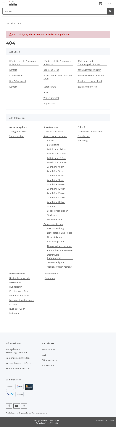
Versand (43, 413)
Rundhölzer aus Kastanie (59, 250)
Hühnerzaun (15, 286)
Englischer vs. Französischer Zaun (58, 77)
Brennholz (50, 278)
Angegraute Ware (18, 131)
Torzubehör (83, 136)
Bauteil (50, 140)
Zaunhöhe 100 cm (56, 184)
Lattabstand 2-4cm (56, 149)
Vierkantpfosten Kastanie (59, 266)
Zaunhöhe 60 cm (55, 175)
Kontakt (13, 69)
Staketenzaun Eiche (53, 131)
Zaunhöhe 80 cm (55, 180)
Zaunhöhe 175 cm (56, 197)
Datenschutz (50, 86)
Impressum (49, 103)
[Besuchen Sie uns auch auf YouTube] (16, 406)
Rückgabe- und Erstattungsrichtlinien (89, 63)
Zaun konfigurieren (87, 86)
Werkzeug (83, 140)
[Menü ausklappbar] (3, 2)
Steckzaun (52, 215)
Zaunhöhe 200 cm (56, 202)
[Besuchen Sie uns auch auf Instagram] (24, 406)
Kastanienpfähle (55, 241)
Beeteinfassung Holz (19, 278)
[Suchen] (54, 11)
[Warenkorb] (105, 3)
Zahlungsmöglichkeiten (89, 69)
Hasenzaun (15, 282)
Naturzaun (14, 313)
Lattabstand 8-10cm (57, 162)
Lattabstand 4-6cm (56, 153)
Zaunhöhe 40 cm (55, 166)
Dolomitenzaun (55, 219)
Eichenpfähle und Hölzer (59, 232)
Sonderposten (16, 136)
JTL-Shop (110, 420)
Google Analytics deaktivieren (46, 420)
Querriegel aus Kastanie (59, 246)
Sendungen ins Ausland (90, 81)
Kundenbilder (16, 75)
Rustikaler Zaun (17, 308)
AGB (46, 92)
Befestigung (53, 144)
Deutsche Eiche (51, 69)
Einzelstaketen (54, 237)
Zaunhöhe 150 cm (56, 193)
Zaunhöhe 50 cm (55, 171)
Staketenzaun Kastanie (55, 136)
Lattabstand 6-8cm (56, 158)
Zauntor (51, 206)
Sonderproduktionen (57, 210)
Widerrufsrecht (51, 97)
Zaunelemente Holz (53, 224)
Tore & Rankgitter (56, 262)
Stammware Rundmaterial (54, 256)
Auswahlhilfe (51, 273)
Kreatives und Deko (19, 291)
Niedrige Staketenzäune (21, 300)
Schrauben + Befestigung (90, 131)
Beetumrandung (55, 228)
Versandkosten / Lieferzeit (91, 75)
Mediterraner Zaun (19, 295)
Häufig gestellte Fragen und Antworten (23, 63)
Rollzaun (13, 304)
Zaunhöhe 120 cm (56, 188)
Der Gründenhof (17, 81)
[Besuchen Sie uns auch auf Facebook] (9, 406)
